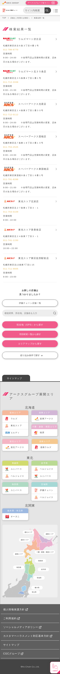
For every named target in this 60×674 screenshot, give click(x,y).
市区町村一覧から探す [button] (30, 334)
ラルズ (14, 418)
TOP (4, 18)
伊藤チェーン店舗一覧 (30, 303)
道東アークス (46, 418)
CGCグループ (13, 653)
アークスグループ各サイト (39, 3)
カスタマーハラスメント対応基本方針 (27, 636)
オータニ (15, 516)
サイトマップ (14, 378)
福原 (42, 432)
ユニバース (16, 469)
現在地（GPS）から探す (30, 324)
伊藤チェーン (46, 490)
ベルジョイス (17, 476)
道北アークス (17, 447)
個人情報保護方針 (15, 609)
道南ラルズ (45, 447)
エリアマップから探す (30, 343)
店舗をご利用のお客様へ (20, 18)
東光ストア (16, 425)
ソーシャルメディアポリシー (22, 627)
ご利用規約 (11, 618)
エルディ (15, 432)
